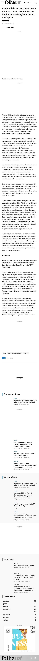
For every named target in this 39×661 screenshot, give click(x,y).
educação (16, 584)
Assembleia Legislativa (14, 353)
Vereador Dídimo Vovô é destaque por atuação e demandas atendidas (23, 444)
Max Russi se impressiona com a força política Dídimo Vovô (25, 401)
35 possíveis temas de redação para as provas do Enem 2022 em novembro (24, 588)
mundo (16, 563)
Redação (11, 27)
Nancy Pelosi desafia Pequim (24, 565)
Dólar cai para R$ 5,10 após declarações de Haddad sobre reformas (25, 577)
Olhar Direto (10, 358)
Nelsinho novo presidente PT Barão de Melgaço (24, 454)
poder (15, 398)
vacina (25, 353)
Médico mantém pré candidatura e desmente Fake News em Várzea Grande (25, 465)
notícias (5, 20)
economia (17, 573)
